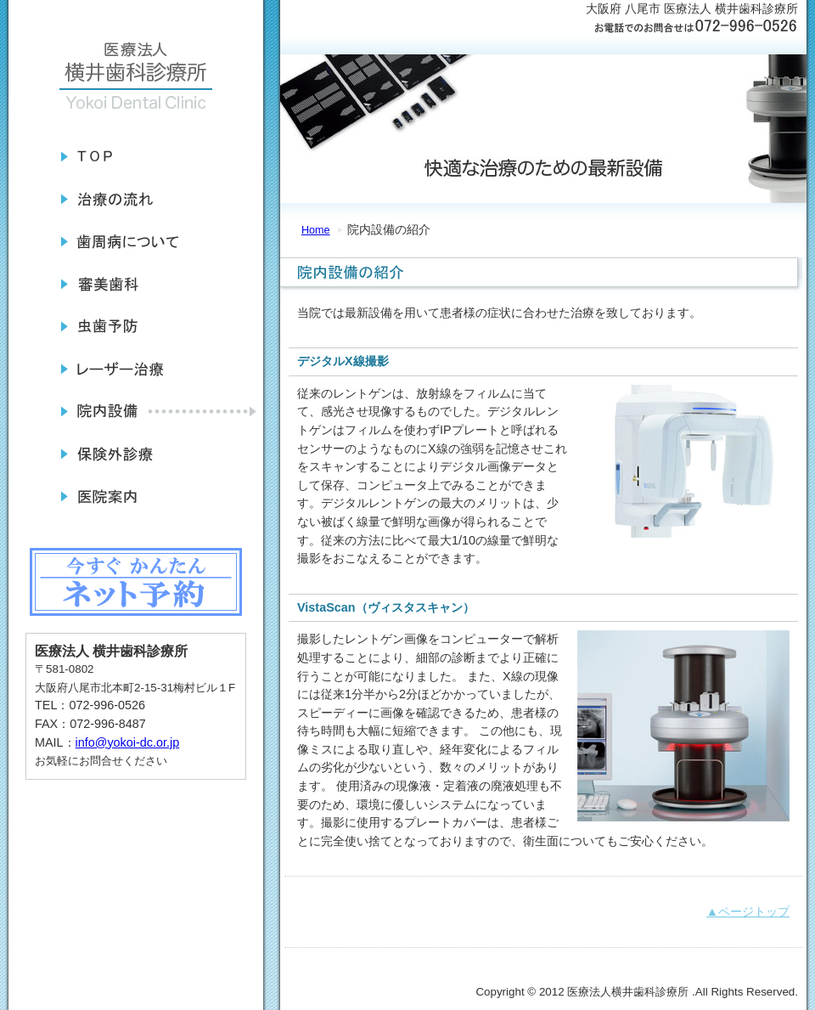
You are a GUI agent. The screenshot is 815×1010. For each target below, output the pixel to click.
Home (315, 230)
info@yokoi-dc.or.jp (128, 742)
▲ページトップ (748, 911)
